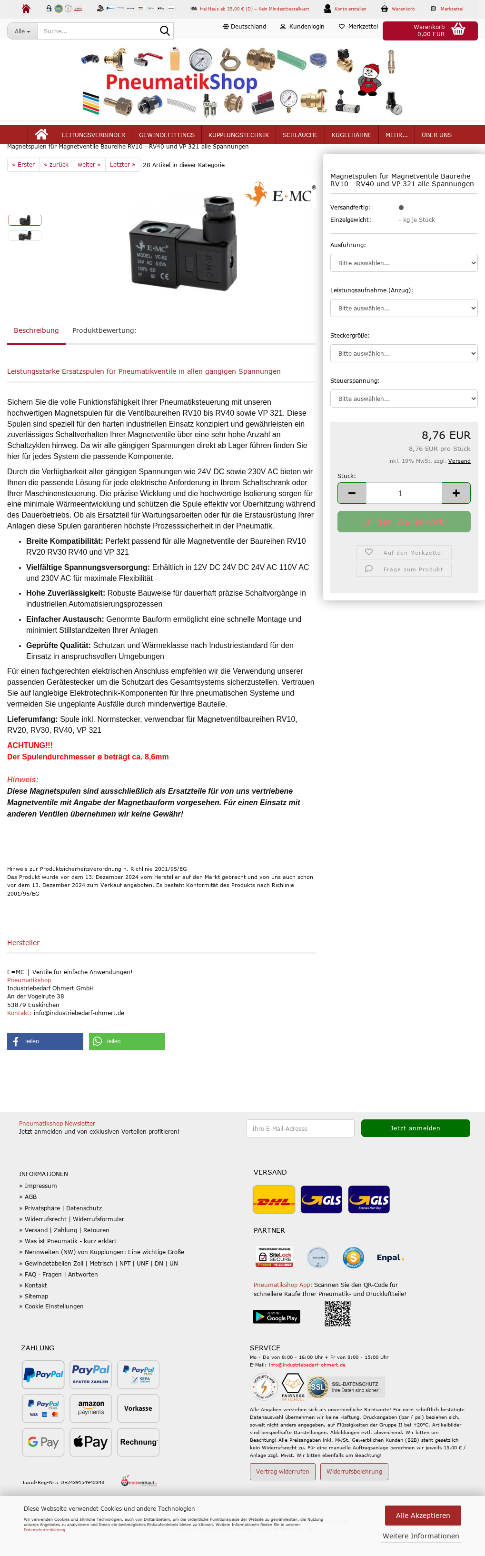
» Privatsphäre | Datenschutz (60, 1230)
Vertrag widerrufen (282, 1494)
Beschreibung (36, 353)
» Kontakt (33, 1308)
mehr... (397, 139)
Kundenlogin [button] (302, 30)
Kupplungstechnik (238, 139)
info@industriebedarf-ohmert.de (307, 1387)
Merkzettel (358, 30)
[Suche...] (22, 31)
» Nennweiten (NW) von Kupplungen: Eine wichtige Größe (101, 1274)
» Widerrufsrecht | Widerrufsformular (71, 1241)
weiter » (89, 187)
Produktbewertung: (104, 353)
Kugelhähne (352, 139)
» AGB (28, 1219)
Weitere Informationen (421, 1536)
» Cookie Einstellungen (51, 1329)
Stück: (346, 498)
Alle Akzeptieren (423, 1515)
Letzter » (123, 187)
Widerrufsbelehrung (354, 1494)
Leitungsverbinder (93, 139)
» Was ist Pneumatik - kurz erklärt (68, 1263)
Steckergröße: (350, 358)
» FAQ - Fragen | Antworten (58, 1297)
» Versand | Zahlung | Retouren (64, 1252)
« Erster (23, 187)
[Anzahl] (404, 516)
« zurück (56, 187)
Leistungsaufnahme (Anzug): (371, 312)
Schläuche (300, 139)
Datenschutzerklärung (44, 1529)
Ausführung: (348, 267)
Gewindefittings (167, 139)
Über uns (437, 139)
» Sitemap (33, 1319)
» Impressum (38, 1208)
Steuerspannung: (355, 403)
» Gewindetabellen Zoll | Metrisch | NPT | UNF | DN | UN (98, 1285)
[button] (244, 31)
